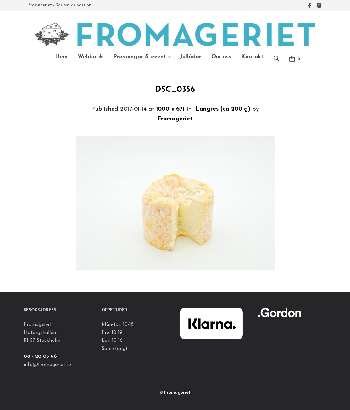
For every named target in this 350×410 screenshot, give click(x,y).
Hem (61, 57)
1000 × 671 (170, 109)
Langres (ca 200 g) (222, 109)
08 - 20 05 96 (40, 356)
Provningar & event (139, 57)
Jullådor (190, 57)
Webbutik (90, 57)
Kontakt (252, 57)
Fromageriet (175, 119)
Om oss (221, 57)
